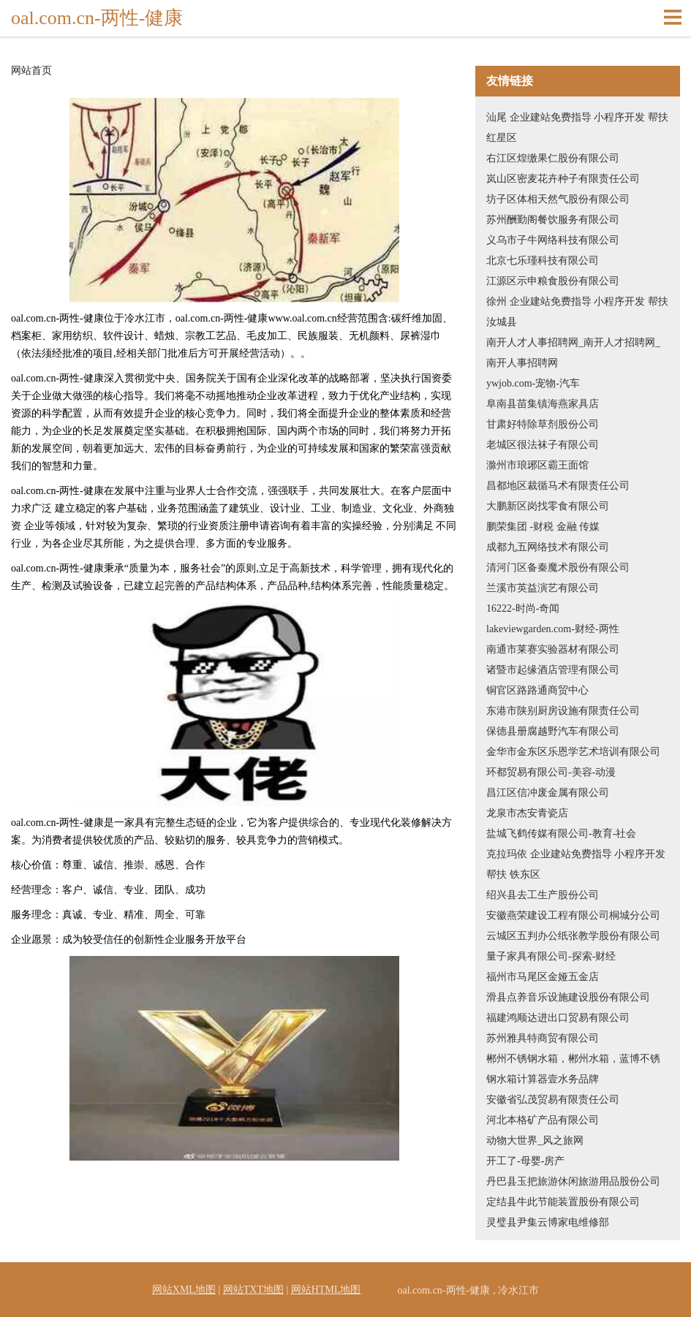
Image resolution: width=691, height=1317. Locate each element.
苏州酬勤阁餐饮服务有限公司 (552, 219)
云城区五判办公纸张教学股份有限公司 (573, 935)
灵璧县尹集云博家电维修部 (547, 1222)
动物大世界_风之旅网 (535, 1140)
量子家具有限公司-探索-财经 (551, 956)
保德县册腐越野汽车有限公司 (552, 731)
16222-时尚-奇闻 (522, 608)
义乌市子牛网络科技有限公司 (552, 240)
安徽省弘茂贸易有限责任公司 (552, 1099)
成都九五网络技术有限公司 (547, 547)
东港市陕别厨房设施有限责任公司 (563, 710)
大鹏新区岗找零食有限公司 (547, 506)
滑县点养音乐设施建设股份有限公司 (568, 997)
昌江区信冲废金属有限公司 (547, 792)
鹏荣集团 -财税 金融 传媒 (543, 526)
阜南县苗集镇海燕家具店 (542, 403)
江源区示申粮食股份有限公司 (552, 281)
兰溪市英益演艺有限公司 (542, 587)
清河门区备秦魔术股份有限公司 (558, 567)
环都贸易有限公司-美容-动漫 (551, 772)
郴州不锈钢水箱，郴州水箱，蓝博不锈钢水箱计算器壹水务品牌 (573, 1069)
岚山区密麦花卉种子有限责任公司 (563, 178)
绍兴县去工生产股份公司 (542, 894)
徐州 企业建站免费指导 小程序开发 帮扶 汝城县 (577, 311)
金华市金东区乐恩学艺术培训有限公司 (573, 751)
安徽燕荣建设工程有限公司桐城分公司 (573, 915)
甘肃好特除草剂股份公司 (542, 424)
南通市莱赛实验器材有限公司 (552, 649)
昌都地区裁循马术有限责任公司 (558, 485)
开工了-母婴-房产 (525, 1160)
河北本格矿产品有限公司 (542, 1120)
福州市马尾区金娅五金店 (542, 976)
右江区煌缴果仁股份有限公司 (552, 158)
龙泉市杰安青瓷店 (527, 813)
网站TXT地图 (253, 1289)
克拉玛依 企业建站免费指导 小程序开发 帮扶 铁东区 (575, 864)
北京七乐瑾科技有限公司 (542, 260)
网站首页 (31, 71)
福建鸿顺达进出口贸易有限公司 (558, 1017)
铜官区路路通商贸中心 (537, 690)
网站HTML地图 (326, 1289)
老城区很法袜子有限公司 (542, 444)
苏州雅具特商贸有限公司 (542, 1038)
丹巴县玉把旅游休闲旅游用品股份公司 (573, 1181)
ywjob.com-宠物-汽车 (533, 383)
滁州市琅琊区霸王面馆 (537, 465)
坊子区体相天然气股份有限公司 (558, 199)
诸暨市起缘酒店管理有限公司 (552, 669)
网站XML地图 (184, 1289)
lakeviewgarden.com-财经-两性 (552, 628)
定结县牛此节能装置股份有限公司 (563, 1201)
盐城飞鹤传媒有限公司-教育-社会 (561, 833)
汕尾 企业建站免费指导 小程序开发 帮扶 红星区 (577, 127)
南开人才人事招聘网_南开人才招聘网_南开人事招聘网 (573, 352)
